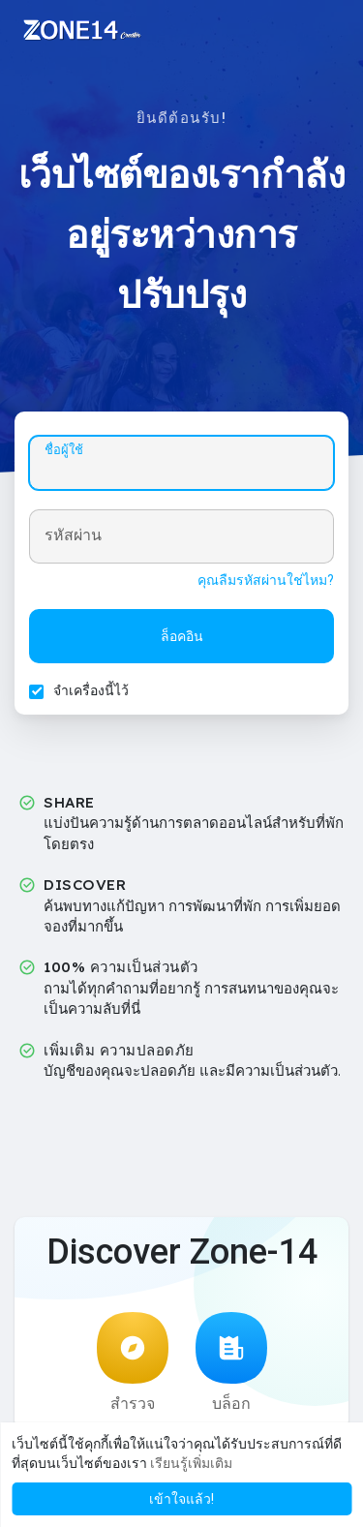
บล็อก (231, 1362)
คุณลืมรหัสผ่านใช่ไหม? (265, 580)
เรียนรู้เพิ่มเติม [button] (191, 1463)
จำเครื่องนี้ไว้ (91, 690)
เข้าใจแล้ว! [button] (181, 1499)
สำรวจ (132, 1362)
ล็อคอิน (182, 636)
